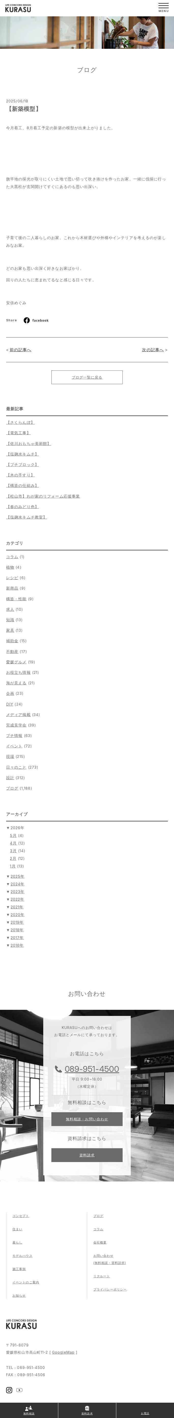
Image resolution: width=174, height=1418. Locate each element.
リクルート (101, 1276)
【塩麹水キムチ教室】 (26, 517)
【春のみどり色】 (22, 506)
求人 (10, 609)
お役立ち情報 (18, 672)
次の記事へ (153, 350)
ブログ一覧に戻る (87, 377)
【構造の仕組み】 (22, 485)
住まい (17, 1229)
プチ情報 (14, 735)
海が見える (16, 683)
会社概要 (100, 1242)
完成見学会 (16, 725)
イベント (14, 746)
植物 (10, 567)
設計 (10, 777)
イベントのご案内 (25, 1282)
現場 (10, 756)
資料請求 (87, 1155)
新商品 (12, 588)
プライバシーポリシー (110, 1289)
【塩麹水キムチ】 (22, 454)
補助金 (12, 640)
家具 (10, 630)
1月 (13, 866)
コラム (12, 556)
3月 (13, 850)
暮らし (17, 1242)
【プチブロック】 (22, 464)
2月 (13, 858)
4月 (13, 843)
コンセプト (20, 1216)
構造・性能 (16, 598)
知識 (10, 619)
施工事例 (19, 1269)
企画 (10, 693)
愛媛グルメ (16, 662)
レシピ (12, 577)
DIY (9, 704)
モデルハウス (22, 1256)
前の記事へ (21, 350)
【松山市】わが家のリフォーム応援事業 (43, 496)
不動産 (12, 651)
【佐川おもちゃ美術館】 (28, 443)
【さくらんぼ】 (20, 422)
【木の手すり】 (20, 475)
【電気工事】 (18, 432)
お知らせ (19, 1295)
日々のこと (16, 767)
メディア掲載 (18, 714)
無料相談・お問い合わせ (87, 1119)
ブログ (12, 788)
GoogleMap (63, 1352)
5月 (13, 835)
